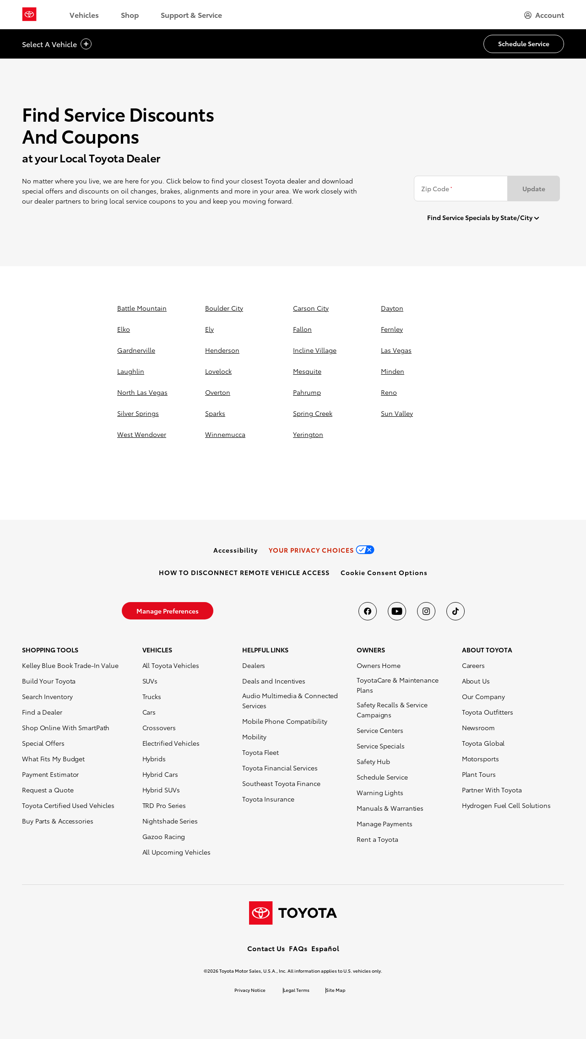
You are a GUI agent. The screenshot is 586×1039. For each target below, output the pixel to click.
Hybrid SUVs (161, 789)
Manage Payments (384, 823)
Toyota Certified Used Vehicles (68, 805)
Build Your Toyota (49, 680)
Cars (149, 711)
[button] (384, 572)
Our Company (483, 696)
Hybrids (154, 758)
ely (209, 329)
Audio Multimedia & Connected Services (290, 700)
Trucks (151, 696)
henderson (222, 350)
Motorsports (480, 758)
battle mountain (142, 307)
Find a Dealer (42, 711)
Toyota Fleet (260, 752)
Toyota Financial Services (280, 767)
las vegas (396, 350)
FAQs (298, 948)
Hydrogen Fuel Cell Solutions (506, 805)
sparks (215, 413)
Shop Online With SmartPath (65, 727)
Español (325, 948)
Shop (130, 14)
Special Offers (43, 743)
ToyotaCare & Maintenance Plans (398, 684)
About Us (476, 680)
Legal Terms (296, 989)
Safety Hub (373, 761)
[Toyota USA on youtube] (397, 611)
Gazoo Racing (163, 836)
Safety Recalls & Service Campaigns (392, 709)
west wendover (141, 434)
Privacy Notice (250, 989)
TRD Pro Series (164, 805)
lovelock (218, 371)
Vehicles (84, 14)
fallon (302, 329)
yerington (308, 434)
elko (123, 329)
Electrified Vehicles (171, 743)
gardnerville (136, 350)
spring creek (312, 413)
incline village (314, 350)
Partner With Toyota (492, 789)
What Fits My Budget (53, 758)
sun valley (397, 413)
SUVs (150, 680)
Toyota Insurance (268, 798)
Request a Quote (48, 789)
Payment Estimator (50, 774)
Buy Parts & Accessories (57, 820)
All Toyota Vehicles (170, 665)
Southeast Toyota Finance (281, 783)
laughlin (130, 371)
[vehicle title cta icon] (86, 44)
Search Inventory (47, 696)
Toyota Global (483, 743)
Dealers (253, 665)
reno (389, 392)
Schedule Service (382, 776)
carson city (311, 307)
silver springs (138, 413)
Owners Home (379, 665)
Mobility (254, 736)
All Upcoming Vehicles (176, 851)
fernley (392, 329)
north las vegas (142, 392)
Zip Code (436, 188)
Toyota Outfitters (487, 711)
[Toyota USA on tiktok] (455, 611)
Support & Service (191, 14)
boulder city (224, 307)
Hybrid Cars (160, 774)
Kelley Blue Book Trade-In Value (70, 665)
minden (392, 371)
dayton (392, 307)
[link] (235, 549)
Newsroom (478, 727)
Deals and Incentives (273, 680)
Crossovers (159, 727)
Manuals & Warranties (390, 808)
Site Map (335, 989)
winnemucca (225, 434)
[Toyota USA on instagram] (426, 611)
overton (217, 392)
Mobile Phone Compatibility (284, 721)
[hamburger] (544, 14)
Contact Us (266, 948)
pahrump (307, 392)
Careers (473, 665)
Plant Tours (479, 774)
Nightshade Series (170, 820)
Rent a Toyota (377, 839)
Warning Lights (380, 792)
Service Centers (380, 730)
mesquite (307, 371)
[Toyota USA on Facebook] (367, 611)
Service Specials (380, 745)
